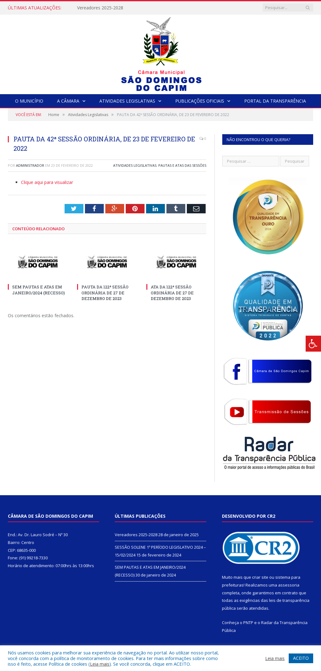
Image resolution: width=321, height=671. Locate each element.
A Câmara (68, 101)
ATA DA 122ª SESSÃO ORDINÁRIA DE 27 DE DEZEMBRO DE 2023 (172, 292)
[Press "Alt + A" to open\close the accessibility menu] (313, 344)
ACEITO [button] (301, 658)
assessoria (288, 585)
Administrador (30, 165)
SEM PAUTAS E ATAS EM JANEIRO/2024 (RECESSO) (38, 289)
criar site (260, 577)
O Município (29, 101)
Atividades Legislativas (127, 101)
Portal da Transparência (275, 101)
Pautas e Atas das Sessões (182, 165)
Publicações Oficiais (199, 101)
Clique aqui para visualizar (47, 182)
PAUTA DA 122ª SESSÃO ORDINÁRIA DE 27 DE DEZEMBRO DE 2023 (105, 292)
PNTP (248, 622)
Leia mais (99, 664)
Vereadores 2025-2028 (100, 8)
